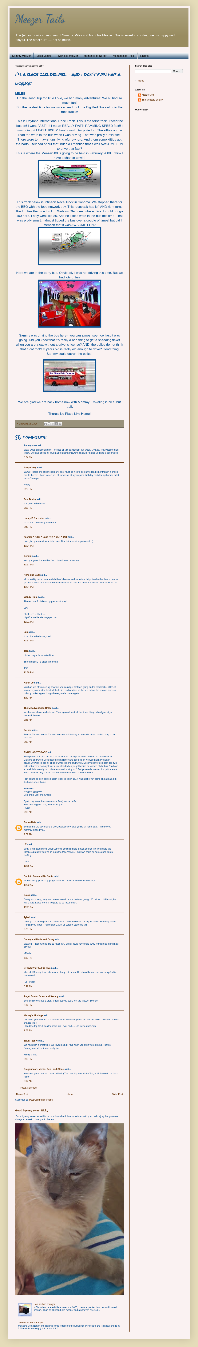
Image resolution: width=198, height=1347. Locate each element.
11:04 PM (29, 587)
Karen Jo (29, 682)
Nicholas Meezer (68, 55)
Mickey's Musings (33, 1015)
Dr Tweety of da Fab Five (37, 968)
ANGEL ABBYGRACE (35, 752)
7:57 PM (28, 1030)
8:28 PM (28, 508)
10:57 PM (29, 564)
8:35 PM (28, 1059)
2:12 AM (28, 1081)
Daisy (27, 895)
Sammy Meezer (21, 55)
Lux (26, 632)
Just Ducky (30, 499)
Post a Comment (28, 1087)
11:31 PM (29, 621)
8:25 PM (28, 489)
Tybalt (27, 917)
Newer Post (22, 1094)
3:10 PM (28, 957)
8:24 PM (28, 457)
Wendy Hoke (31, 597)
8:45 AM (28, 720)
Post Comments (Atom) (41, 1099)
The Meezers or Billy (152, 99)
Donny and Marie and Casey (39, 939)
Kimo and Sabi (32, 575)
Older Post (117, 1094)
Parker (27, 730)
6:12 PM (28, 1005)
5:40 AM (28, 697)
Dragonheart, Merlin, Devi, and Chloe (44, 1069)
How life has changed (45, 1304)
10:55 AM (29, 866)
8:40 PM (28, 527)
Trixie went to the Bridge (30, 1322)
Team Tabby (30, 1040)
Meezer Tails (40, 19)
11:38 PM (29, 672)
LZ (25, 844)
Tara (26, 651)
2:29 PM (28, 929)
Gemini (28, 556)
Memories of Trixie (123, 55)
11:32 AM (29, 885)
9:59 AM (28, 834)
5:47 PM (28, 986)
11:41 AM (29, 907)
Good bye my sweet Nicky (31, 1110)
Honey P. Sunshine (34, 518)
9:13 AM (28, 742)
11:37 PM (29, 640)
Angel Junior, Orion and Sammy (41, 996)
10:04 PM (29, 545)
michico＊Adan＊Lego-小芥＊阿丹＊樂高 (45, 537)
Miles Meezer (44, 55)
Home (70, 1094)
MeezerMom (148, 95)
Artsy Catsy (30, 467)
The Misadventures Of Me (37, 708)
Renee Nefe (30, 822)
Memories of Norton (95, 55)
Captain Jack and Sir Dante (38, 876)
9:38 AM (28, 812)
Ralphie (144, 55)
